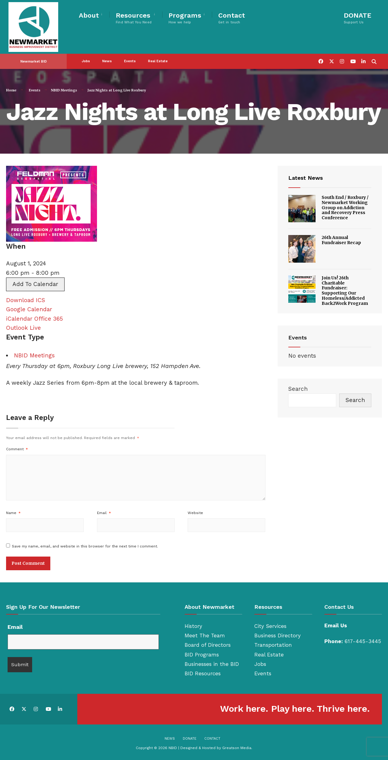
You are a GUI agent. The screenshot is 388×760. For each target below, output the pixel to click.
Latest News (305, 178)
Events (130, 56)
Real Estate (158, 56)
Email (104, 513)
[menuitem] (94, 14)
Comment (17, 449)
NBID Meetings (64, 90)
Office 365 (48, 318)
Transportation (273, 645)
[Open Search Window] (373, 55)
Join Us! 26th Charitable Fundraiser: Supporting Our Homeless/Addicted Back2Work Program (345, 290)
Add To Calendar (35, 284)
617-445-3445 (363, 641)
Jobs (86, 56)
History (193, 626)
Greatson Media (236, 748)
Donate (189, 739)
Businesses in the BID (212, 664)
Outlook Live (23, 327)
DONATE (357, 18)
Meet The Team (205, 635)
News (107, 56)
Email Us (335, 625)
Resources (134, 18)
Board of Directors (208, 645)
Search (298, 388)
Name (13, 513)
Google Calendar (29, 309)
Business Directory (277, 635)
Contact (231, 18)
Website (195, 513)
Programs (185, 18)
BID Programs (202, 655)
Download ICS (25, 300)
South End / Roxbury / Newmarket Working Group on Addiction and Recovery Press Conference (345, 207)
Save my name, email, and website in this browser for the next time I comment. (85, 546)
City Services (270, 626)
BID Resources (203, 673)
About (89, 15)
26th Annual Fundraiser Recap (341, 240)
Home (11, 90)
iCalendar (19, 318)
